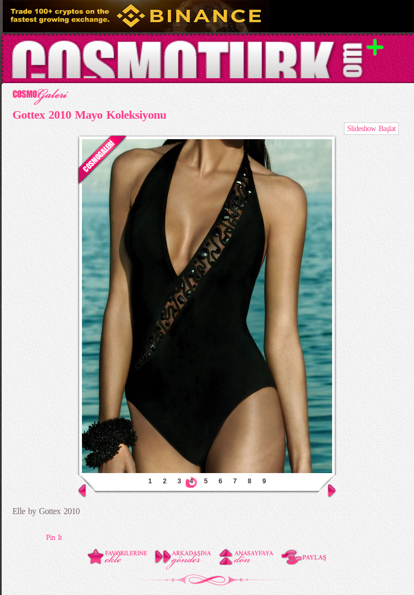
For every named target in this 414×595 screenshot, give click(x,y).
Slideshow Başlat (371, 129)
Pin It (53, 538)
